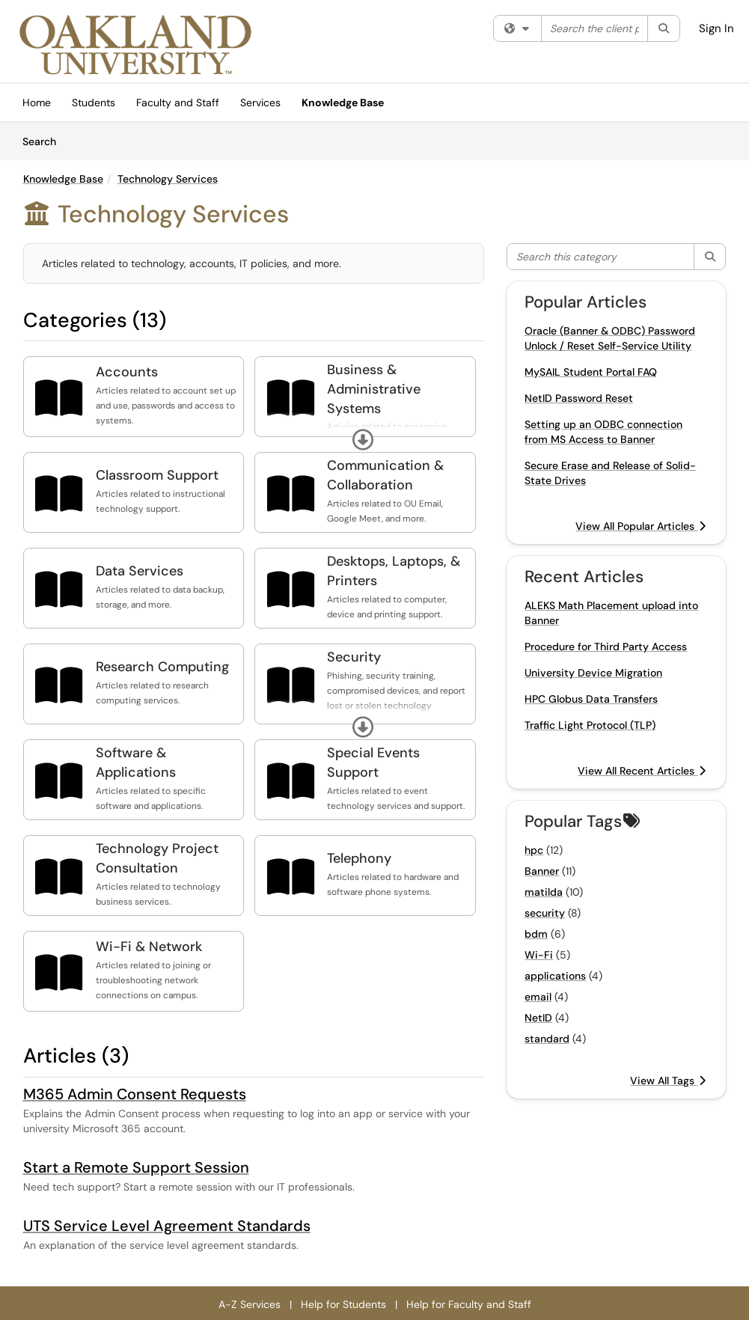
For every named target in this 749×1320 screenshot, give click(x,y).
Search (44, 140)
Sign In (716, 28)
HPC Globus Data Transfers (591, 699)
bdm (536, 934)
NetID (538, 1017)
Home (36, 102)
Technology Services (167, 179)
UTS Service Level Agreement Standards (167, 1225)
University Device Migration (593, 672)
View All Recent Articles (642, 770)
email (538, 996)
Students (93, 102)
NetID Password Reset (579, 398)
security (545, 913)
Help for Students (343, 1304)
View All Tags (668, 1080)
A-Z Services (249, 1304)
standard (547, 1038)
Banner (542, 871)
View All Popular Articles (640, 526)
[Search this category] (600, 256)
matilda (544, 892)
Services (260, 102)
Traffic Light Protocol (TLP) (590, 725)
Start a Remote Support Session (136, 1167)
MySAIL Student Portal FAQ (591, 372)
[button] (362, 440)
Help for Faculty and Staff (468, 1304)
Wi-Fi (539, 955)
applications (555, 976)
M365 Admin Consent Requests (134, 1094)
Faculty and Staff (177, 102)
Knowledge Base (343, 102)
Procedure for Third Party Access (606, 646)
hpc (534, 850)
